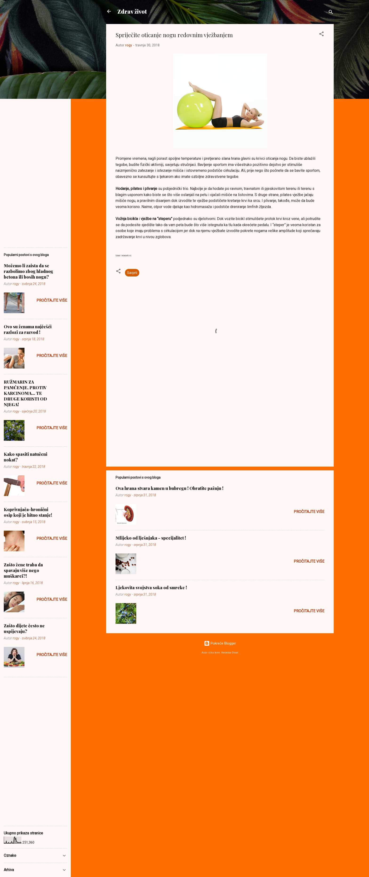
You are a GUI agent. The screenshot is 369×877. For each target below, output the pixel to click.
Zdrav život (132, 11)
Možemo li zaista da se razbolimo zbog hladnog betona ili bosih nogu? (28, 271)
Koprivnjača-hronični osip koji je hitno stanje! (28, 512)
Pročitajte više (309, 511)
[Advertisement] (220, 423)
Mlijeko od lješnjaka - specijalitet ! (151, 538)
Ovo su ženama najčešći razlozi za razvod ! (28, 329)
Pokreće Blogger (220, 643)
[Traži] (331, 13)
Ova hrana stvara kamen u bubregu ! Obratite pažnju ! (169, 488)
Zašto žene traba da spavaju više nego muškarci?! (23, 570)
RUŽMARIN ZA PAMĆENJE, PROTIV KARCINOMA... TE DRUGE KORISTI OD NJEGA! (25, 393)
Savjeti (132, 273)
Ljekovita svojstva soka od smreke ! (151, 587)
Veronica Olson (229, 652)
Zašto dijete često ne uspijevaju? (24, 628)
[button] (321, 34)
